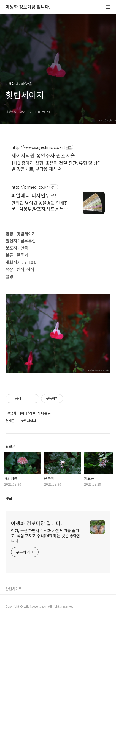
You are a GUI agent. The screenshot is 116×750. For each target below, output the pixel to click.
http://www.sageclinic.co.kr (37, 147)
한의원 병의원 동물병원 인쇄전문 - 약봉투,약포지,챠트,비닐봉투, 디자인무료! (39, 205)
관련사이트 (14, 720)
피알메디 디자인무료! (33, 195)
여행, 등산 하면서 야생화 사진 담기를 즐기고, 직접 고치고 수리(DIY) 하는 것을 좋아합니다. (45, 667)
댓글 (9, 630)
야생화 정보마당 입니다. (28, 7)
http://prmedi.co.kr (29, 187)
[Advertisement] (58, 252)
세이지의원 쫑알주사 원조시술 (43, 155)
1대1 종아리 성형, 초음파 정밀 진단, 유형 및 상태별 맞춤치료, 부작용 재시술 (56, 165)
